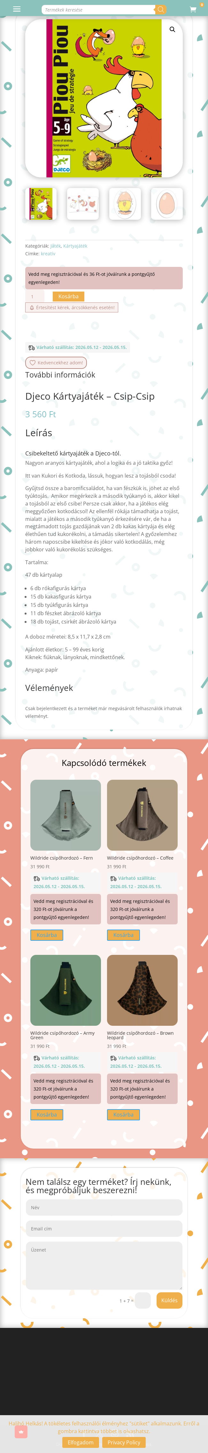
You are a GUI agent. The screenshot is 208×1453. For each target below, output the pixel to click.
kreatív (48, 254)
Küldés (169, 1300)
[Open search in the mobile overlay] (94, 9)
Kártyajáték (75, 246)
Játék (55, 246)
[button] (172, 29)
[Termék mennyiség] (34, 296)
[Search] (160, 9)
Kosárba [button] (47, 935)
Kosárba (68, 296)
